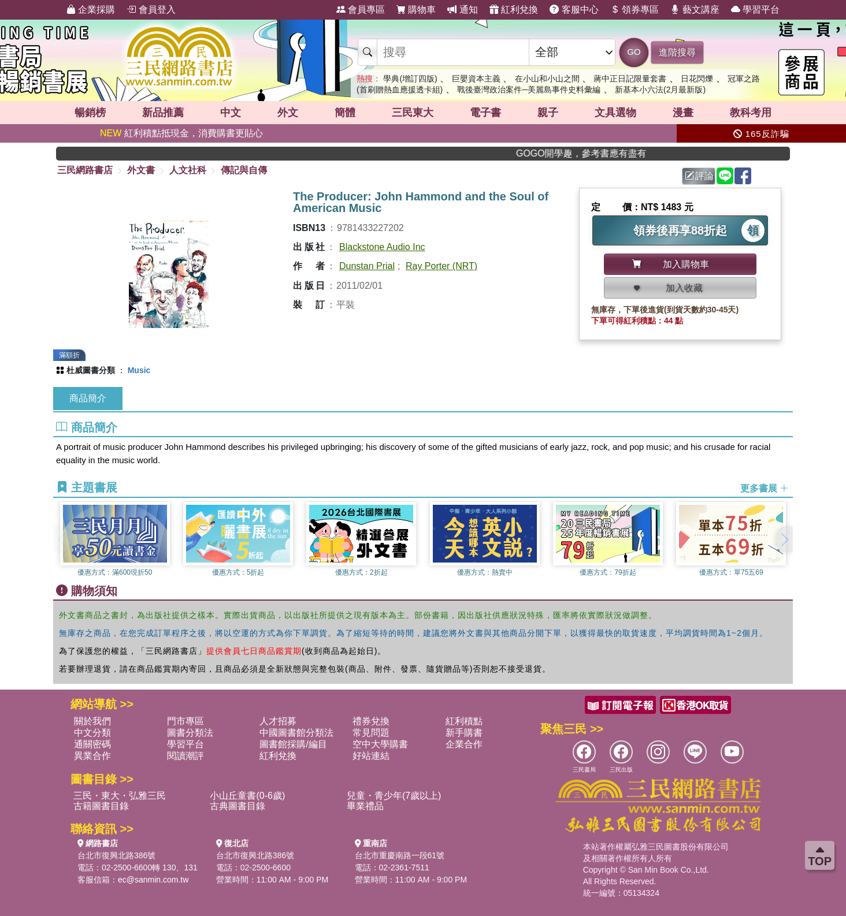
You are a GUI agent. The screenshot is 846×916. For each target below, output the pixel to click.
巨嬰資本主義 (476, 78)
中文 (230, 112)
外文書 (141, 170)
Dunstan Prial (367, 266)
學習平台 (755, 9)
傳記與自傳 (244, 170)
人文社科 (187, 170)
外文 (287, 112)
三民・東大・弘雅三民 (119, 795)
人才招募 (277, 721)
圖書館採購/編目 (292, 744)
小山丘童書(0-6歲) (247, 795)
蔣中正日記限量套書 (629, 78)
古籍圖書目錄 (101, 806)
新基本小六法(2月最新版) (660, 89)
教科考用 (750, 112)
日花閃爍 (697, 78)
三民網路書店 (85, 170)
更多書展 (764, 488)
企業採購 (90, 9)
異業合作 (92, 756)
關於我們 (92, 721)
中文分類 (92, 733)
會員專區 (360, 9)
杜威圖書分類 (90, 370)
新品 (163, 112)
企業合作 (464, 744)
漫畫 (683, 112)
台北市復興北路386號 (116, 855)
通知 (462, 9)
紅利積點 (464, 721)
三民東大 (412, 112)
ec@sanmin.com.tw (153, 879)
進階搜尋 (677, 52)
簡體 (345, 112)
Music (139, 370)
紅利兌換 (513, 9)
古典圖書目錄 (237, 806)
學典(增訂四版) (410, 78)
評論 (699, 176)
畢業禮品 (365, 806)
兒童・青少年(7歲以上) (394, 795)
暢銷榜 (90, 112)
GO (633, 52)
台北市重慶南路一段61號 (400, 855)
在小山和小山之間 (547, 78)
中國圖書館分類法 (296, 733)
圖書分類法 (190, 733)
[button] (784, 539)
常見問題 (370, 733)
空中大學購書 (380, 744)
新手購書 (464, 733)
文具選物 (615, 112)
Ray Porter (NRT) (441, 266)
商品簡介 (87, 398)
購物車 (416, 9)
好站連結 (370, 756)
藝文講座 (694, 9)
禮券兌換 (370, 721)
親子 (547, 112)
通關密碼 (92, 744)
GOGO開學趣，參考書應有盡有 (600, 153)
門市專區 (185, 721)
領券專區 (634, 9)
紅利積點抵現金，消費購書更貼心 (181, 133)
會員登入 (151, 9)
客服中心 (574, 9)
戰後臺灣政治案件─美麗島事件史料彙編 (528, 89)
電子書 (485, 112)
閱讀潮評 (185, 756)
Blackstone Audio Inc (382, 247)
